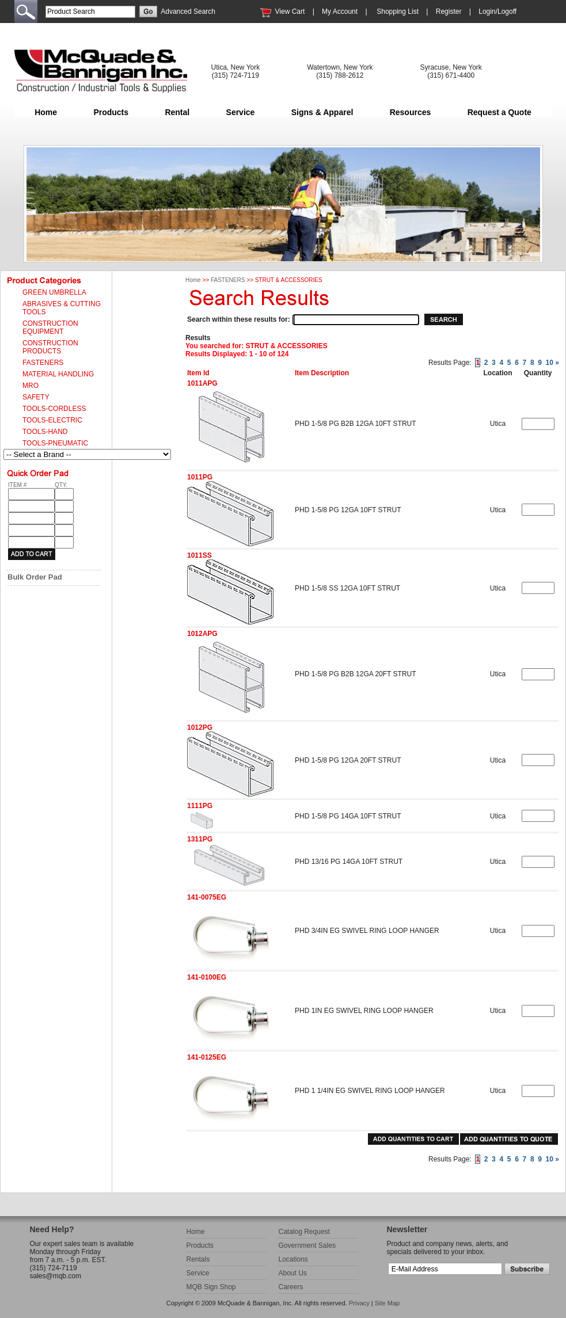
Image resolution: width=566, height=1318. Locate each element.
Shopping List (398, 11)
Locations (293, 1259)
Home (46, 112)
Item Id (198, 373)
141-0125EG (206, 1057)
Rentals (198, 1259)
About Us (293, 1273)
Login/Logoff (497, 11)
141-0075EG (206, 897)
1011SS (199, 555)
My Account (340, 11)
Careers (291, 1287)
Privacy (359, 1303)
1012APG (202, 634)
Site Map (387, 1303)
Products (110, 112)
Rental (177, 112)
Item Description (322, 373)
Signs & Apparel (322, 112)
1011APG (202, 383)
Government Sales (307, 1245)
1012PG (199, 727)
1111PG (199, 806)
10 (549, 363)
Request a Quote (499, 112)
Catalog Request (304, 1232)
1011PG (199, 477)
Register (449, 11)
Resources (410, 112)
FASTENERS (228, 280)
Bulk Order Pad (34, 577)
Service (240, 112)
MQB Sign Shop (211, 1287)
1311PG (199, 839)
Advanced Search (188, 11)
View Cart (290, 11)
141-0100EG (206, 977)
